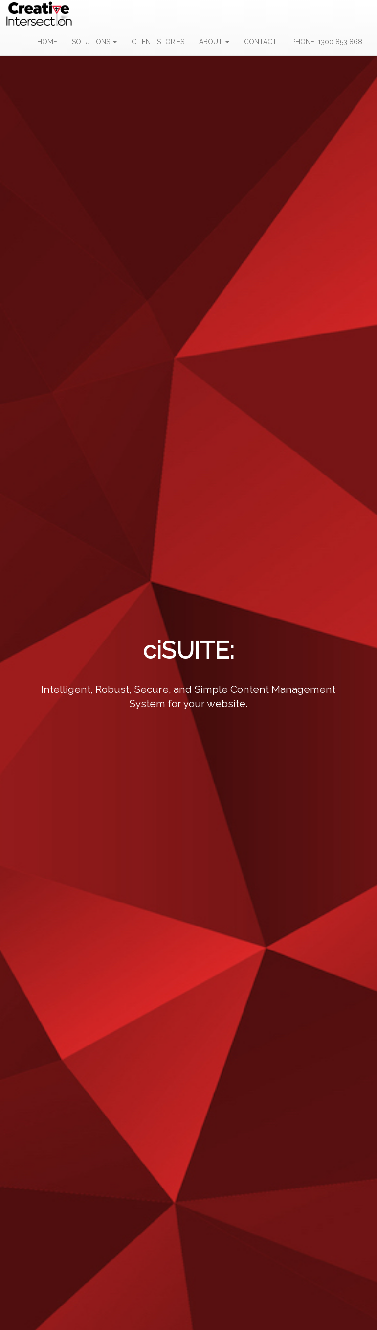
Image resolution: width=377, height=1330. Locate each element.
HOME (47, 42)
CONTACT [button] (260, 42)
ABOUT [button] (214, 42)
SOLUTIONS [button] (94, 42)
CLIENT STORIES (158, 42)
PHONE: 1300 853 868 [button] (326, 42)
